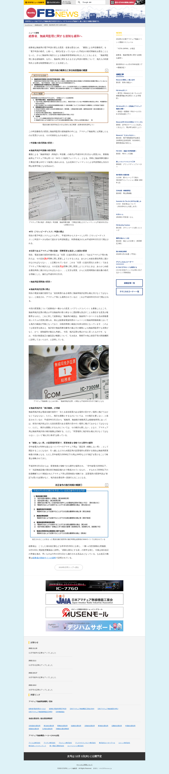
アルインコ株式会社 (65, 743)
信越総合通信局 (76, 726)
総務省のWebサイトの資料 (44, 558)
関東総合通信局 (62, 726)
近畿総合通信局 (117, 726)
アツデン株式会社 (49, 743)
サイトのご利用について (84, 765)
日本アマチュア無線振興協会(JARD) (40, 712)
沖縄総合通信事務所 (62, 729)
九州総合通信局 (47, 729)
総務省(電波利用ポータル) (37, 709)
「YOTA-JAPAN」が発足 (125, 48)
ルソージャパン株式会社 (76, 746)
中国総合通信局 (130, 726)
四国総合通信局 (34, 729)
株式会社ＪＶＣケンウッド (37, 746)
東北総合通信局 (49, 726)
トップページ (28, 25)
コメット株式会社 (124, 743)
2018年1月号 (38, 25)
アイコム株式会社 (34, 743)
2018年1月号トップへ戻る (69, 567)
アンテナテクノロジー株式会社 (85, 743)
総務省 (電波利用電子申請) (57, 709)
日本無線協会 (60, 712)
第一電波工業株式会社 (57, 746)
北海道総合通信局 (34, 726)
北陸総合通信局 (89, 726)
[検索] (90, 2)
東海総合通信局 (103, 726)
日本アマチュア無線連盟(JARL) (108, 709)
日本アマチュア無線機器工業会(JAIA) (82, 709)
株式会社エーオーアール (107, 743)
